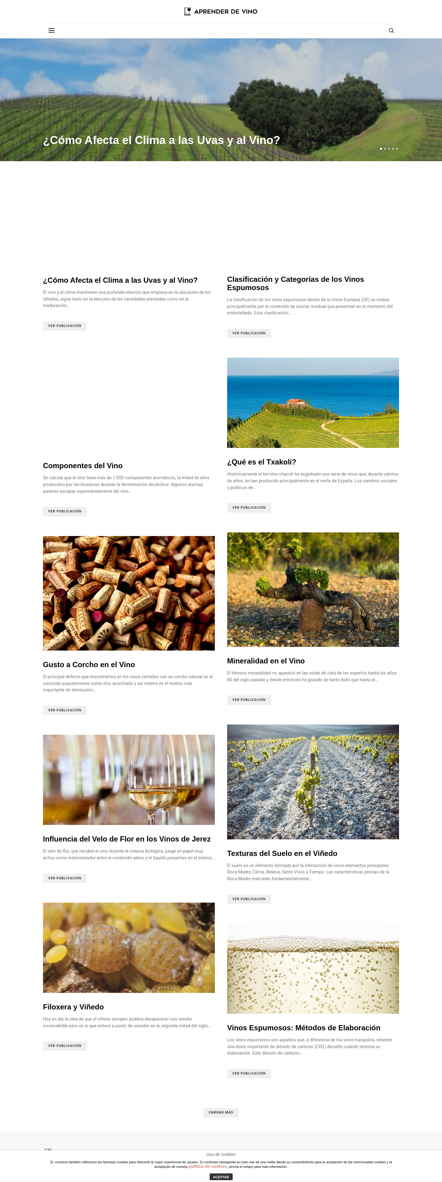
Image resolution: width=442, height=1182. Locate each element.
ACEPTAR (221, 1177)
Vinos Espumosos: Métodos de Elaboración (304, 1028)
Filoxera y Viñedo (73, 1007)
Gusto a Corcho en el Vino (89, 664)
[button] (381, 149)
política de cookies (207, 1166)
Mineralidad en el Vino (266, 661)
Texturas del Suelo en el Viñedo (282, 853)
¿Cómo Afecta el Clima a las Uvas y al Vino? (161, 140)
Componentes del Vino (83, 465)
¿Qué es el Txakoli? (261, 462)
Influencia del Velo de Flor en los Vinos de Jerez (127, 839)
